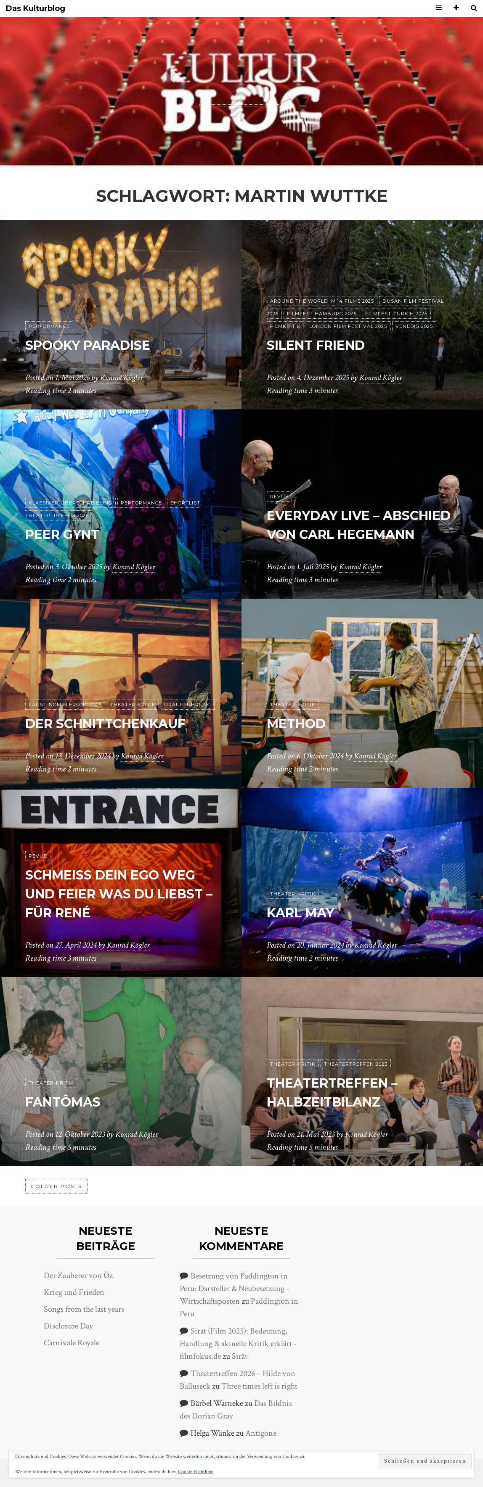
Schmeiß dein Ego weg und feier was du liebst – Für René (117, 894)
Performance (49, 326)
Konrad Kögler (123, 377)
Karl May (304, 912)
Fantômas (66, 1101)
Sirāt (239, 1356)
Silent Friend (321, 345)
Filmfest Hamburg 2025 (322, 314)
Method (299, 723)
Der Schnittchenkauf (114, 723)
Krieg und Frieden (74, 1292)
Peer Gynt (65, 534)
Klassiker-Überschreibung (70, 503)
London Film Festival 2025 (348, 326)
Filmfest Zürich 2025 (396, 314)
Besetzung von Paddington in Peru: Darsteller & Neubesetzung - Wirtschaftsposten (234, 1288)
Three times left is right (259, 1386)
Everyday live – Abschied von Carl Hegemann (343, 516)
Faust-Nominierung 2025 (65, 705)
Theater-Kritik (133, 705)
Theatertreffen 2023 (355, 1064)
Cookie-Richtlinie (195, 1472)
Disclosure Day (68, 1326)
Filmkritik (285, 326)
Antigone (260, 1433)
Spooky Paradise (93, 345)
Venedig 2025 (414, 326)
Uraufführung (187, 705)
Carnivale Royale (71, 1342)
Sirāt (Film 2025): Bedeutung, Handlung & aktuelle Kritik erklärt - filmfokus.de (238, 1344)
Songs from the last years (84, 1309)
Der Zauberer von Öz (78, 1275)
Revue (279, 478)
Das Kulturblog (35, 8)
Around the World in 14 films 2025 (322, 301)
